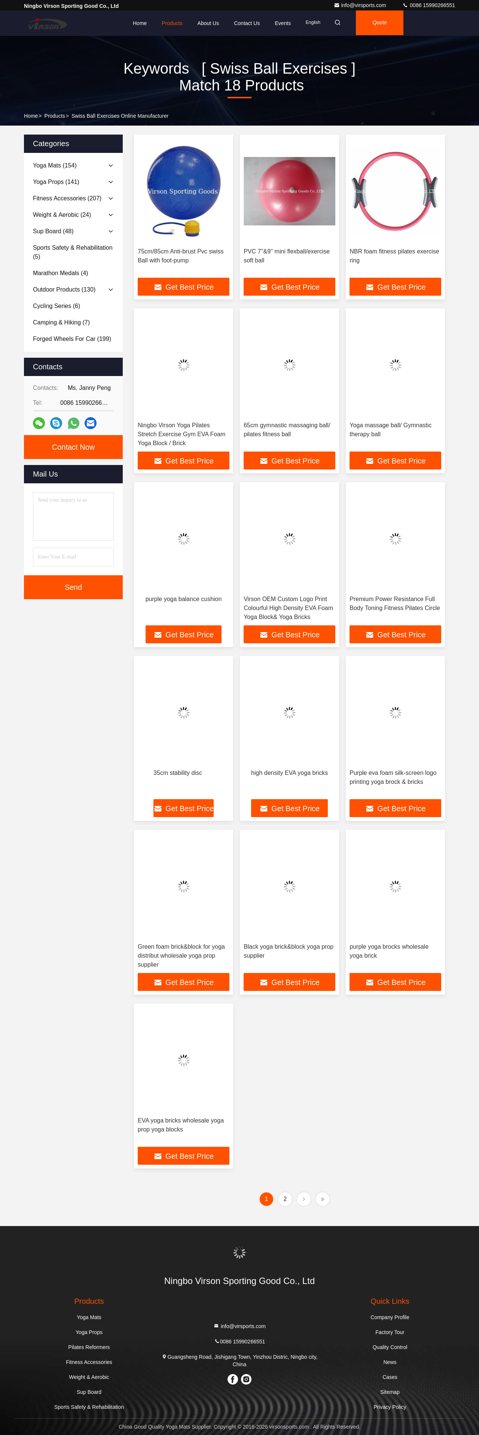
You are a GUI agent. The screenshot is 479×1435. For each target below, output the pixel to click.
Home (140, 23)
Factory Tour (390, 1332)
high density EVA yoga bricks (289, 773)
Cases (389, 1377)
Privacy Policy (389, 1407)
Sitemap (389, 1392)
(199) (72, 339)
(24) (62, 215)
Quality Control (390, 1347)
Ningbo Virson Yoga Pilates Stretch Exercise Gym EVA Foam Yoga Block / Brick (181, 434)
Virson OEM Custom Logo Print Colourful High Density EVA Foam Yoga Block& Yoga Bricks (288, 608)
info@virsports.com (361, 5)
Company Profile (389, 1317)
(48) (53, 231)
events (283, 23)
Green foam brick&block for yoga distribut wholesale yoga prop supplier (181, 955)
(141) (56, 182)
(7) (61, 322)
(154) (55, 165)
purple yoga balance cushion (184, 599)
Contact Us (247, 23)
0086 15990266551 (428, 5)
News (389, 1362)
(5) (73, 252)
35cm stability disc (177, 773)
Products (172, 23)
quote (383, 23)
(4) (60, 273)
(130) (64, 289)
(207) (67, 198)
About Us (208, 23)
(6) (56, 306)
